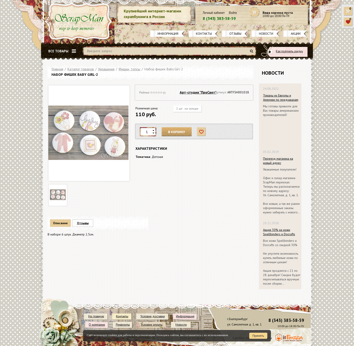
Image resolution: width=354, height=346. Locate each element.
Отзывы (235, 34)
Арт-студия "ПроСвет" (198, 92)
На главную (96, 316)
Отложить (201, 131)
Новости (266, 34)
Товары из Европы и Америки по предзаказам (280, 97)
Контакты (204, 34)
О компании (97, 325)
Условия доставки (152, 316)
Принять (258, 335)
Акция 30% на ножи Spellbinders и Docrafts (279, 232)
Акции (295, 34)
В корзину (177, 131)
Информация (168, 34)
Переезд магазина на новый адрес (278, 161)
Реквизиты (123, 325)
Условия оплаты (152, 325)
